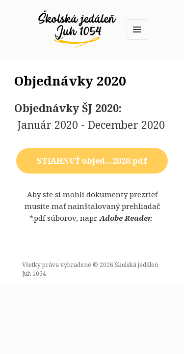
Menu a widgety (137, 39)
